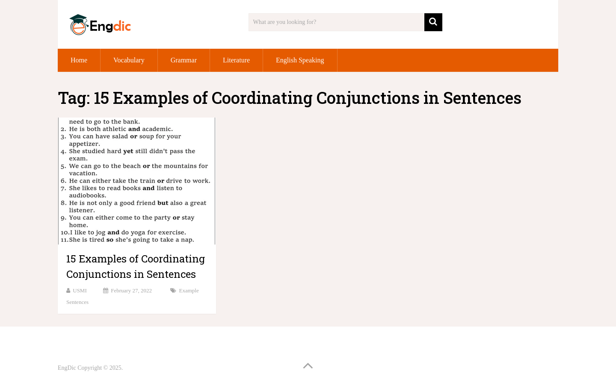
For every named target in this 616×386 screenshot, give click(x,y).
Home (79, 60)
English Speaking (300, 60)
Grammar (184, 60)
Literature (236, 60)
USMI (80, 290)
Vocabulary (129, 60)
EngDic (67, 368)
